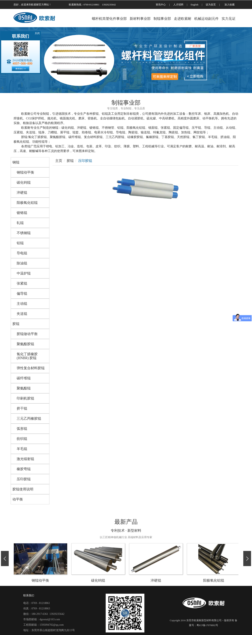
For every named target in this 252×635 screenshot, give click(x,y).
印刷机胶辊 (25, 398)
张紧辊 (22, 283)
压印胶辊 (24, 479)
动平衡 (17, 499)
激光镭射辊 (25, 459)
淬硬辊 (22, 193)
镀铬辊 (22, 213)
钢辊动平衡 (25, 172)
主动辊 (22, 304)
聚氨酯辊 (24, 388)
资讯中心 (161, 4)
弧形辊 (22, 429)
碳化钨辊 (24, 182)
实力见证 (229, 19)
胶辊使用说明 (22, 489)
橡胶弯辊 (24, 469)
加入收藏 (229, 4)
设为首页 (211, 4)
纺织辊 (22, 439)
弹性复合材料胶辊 (31, 368)
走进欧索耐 (182, 19)
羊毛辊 (22, 449)
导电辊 (22, 253)
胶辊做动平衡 (27, 334)
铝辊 (20, 243)
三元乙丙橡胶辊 (29, 418)
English (194, 4)
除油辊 (22, 263)
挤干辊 (22, 408)
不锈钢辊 (24, 233)
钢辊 (15, 162)
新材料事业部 (140, 19)
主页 (58, 161)
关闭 (37, 33)
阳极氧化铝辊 (27, 203)
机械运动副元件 (206, 19)
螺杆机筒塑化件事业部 (109, 19)
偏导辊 (22, 293)
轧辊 (20, 223)
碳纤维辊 (24, 378)
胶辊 (15, 324)
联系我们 (28, 595)
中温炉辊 (24, 273)
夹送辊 (22, 314)
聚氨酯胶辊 (25, 344)
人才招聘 (178, 4)
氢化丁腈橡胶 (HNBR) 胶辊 (27, 356)
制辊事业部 (162, 19)
